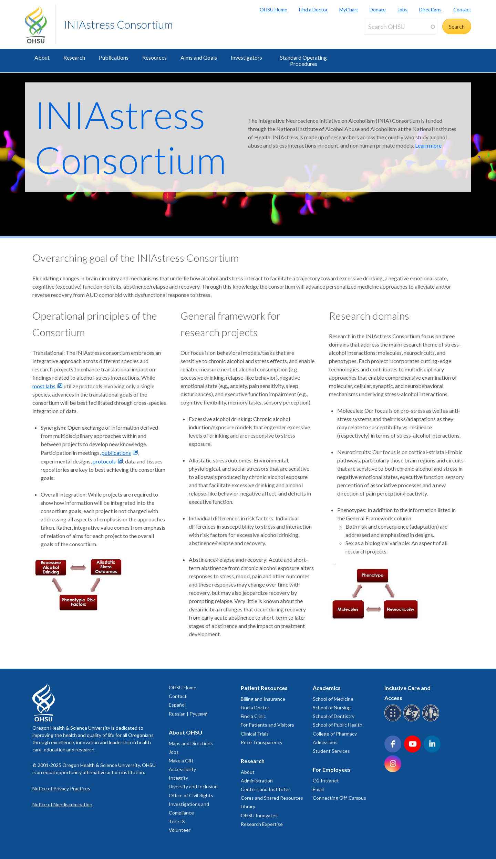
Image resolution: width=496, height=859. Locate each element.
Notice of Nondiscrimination (62, 804)
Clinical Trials (255, 734)
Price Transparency (261, 742)
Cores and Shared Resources (272, 798)
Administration (257, 780)
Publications (113, 57)
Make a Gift (181, 760)
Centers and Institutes (266, 789)
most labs (43, 386)
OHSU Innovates (259, 815)
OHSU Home (273, 9)
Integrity (178, 778)
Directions (430, 9)
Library (248, 806)
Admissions (325, 742)
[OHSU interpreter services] (431, 720)
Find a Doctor (313, 9)
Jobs (402, 9)
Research (74, 57)
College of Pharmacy (335, 734)
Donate (378, 9)
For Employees (332, 769)
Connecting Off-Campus (339, 798)
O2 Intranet (326, 780)
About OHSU (185, 732)
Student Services (331, 751)
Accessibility (182, 769)
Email (318, 789)
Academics (327, 688)
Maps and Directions (191, 743)
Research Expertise (262, 824)
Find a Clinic (253, 716)
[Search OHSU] (400, 27)
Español (177, 705)
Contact (462, 9)
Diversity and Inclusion (193, 786)
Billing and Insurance (263, 699)
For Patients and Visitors (267, 725)
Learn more (428, 145)
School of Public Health (337, 725)
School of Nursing (332, 707)
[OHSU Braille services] (393, 720)
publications (116, 452)
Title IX (177, 821)
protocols (104, 461)
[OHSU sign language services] (412, 720)
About (42, 57)
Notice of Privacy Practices (61, 788)
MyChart (348, 9)
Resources (154, 57)
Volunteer (179, 830)
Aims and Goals (198, 57)
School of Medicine (333, 699)
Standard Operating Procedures (303, 60)
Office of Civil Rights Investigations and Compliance (191, 804)
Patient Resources (264, 688)
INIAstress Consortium (118, 24)
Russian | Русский (188, 714)
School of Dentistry (333, 716)
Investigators (246, 57)
